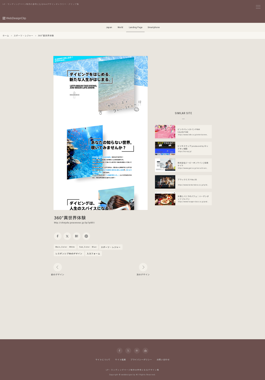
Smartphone (154, 27)
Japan (109, 27)
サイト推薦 (120, 359)
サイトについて (103, 359)
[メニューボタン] (258, 7)
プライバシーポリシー (141, 359)
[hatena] (76, 236)
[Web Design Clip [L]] (14, 18)
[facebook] (58, 236)
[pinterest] (86, 236)
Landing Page (136, 27)
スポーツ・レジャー (111, 247)
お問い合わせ (163, 359)
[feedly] (145, 351)
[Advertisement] (183, 79)
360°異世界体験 (70, 217)
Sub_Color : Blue (88, 247)
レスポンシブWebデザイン (68, 253)
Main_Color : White (65, 247)
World (120, 27)
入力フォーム (93, 253)
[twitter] (67, 236)
